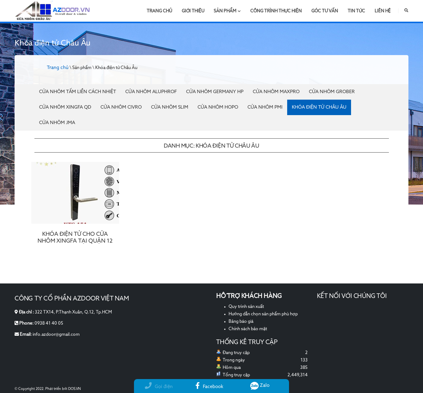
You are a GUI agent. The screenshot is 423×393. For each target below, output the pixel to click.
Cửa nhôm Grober (332, 91)
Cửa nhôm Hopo (218, 107)
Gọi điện (159, 386)
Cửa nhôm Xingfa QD (65, 107)
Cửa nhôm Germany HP (214, 91)
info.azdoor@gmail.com (56, 334)
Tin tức (356, 11)
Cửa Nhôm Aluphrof (151, 91)
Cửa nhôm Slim (169, 107)
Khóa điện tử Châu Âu (319, 107)
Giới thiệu (193, 11)
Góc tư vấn (324, 11)
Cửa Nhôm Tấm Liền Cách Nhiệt (77, 91)
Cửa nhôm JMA (57, 122)
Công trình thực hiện (276, 11)
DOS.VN (74, 389)
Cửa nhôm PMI (265, 107)
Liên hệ (383, 11)
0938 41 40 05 (48, 323)
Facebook (209, 386)
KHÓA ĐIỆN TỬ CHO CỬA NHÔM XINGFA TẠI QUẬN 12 (75, 237)
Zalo (260, 385)
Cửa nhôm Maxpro (276, 91)
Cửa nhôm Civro (121, 107)
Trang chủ (159, 11)
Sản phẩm (227, 11)
